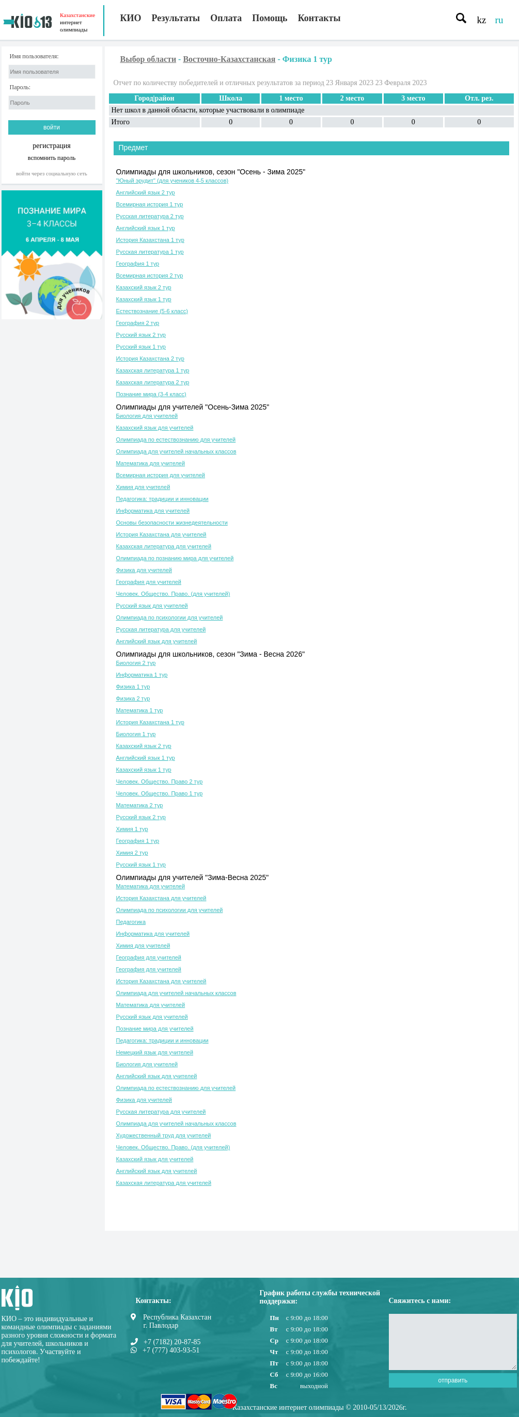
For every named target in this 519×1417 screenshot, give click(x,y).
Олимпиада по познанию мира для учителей (175, 558)
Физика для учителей (144, 570)
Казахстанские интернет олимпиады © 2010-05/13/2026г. (319, 1407)
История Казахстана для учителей (161, 534)
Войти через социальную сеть (51, 173)
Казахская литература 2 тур (153, 382)
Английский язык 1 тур (145, 228)
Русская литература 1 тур (150, 252)
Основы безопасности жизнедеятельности (172, 522)
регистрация (52, 146)
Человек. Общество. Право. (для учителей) (173, 594)
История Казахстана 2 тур (150, 358)
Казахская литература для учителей (164, 546)
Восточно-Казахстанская (229, 59)
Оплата (226, 18)
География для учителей (148, 582)
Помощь (269, 18)
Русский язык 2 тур (141, 335)
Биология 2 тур (136, 663)
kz (481, 19)
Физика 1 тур (133, 686)
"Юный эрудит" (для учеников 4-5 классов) (172, 180)
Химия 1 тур (132, 829)
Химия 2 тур (132, 853)
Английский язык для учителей (156, 641)
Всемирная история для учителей (161, 475)
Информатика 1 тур (142, 675)
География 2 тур (138, 323)
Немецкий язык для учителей (155, 1052)
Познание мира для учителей (155, 1028)
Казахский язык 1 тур (143, 299)
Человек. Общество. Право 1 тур (159, 793)
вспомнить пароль (51, 157)
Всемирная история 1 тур (149, 204)
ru (499, 19)
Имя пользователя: (34, 56)
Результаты (176, 18)
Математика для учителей (150, 463)
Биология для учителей (147, 416)
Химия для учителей (143, 487)
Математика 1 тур (139, 710)
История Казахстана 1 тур (150, 240)
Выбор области (148, 59)
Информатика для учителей (153, 511)
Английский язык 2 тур (145, 192)
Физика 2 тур (133, 698)
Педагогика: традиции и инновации (162, 499)
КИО (130, 18)
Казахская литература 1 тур (153, 370)
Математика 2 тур (139, 805)
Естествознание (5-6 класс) (152, 311)
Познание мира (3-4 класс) (151, 394)
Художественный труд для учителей (163, 1135)
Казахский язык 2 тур (143, 287)
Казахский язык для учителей (155, 428)
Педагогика (131, 922)
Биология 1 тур (136, 734)
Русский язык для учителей (152, 605)
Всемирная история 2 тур (149, 275)
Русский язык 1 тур (141, 347)
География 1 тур (138, 263)
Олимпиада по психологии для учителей (169, 617)
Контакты (319, 18)
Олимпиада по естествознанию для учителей (176, 439)
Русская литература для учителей (161, 629)
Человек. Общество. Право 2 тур (159, 781)
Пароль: (20, 87)
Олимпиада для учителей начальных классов (176, 451)
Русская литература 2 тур (150, 216)
